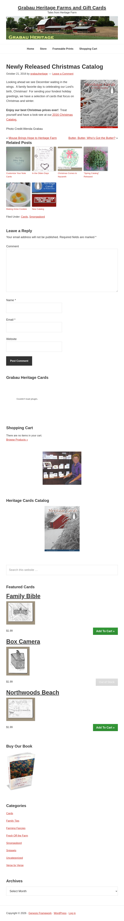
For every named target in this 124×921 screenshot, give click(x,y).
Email (10, 319)
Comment (12, 246)
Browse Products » (17, 439)
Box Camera (23, 641)
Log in (72, 913)
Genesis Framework (40, 913)
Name (11, 300)
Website (11, 339)
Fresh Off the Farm (17, 835)
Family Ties (12, 820)
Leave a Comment (62, 73)
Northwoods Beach (32, 692)
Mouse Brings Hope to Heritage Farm (33, 138)
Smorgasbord (37, 216)
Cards (24, 216)
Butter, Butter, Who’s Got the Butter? (91, 138)
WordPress (60, 913)
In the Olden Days (40, 173)
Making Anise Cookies (16, 209)
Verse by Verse (15, 865)
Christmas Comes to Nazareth (67, 175)
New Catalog (38, 209)
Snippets (11, 850)
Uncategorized (14, 858)
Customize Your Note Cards (16, 175)
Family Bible (23, 596)
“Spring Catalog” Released (91, 175)
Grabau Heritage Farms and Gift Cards (62, 7)
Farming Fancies (15, 828)
